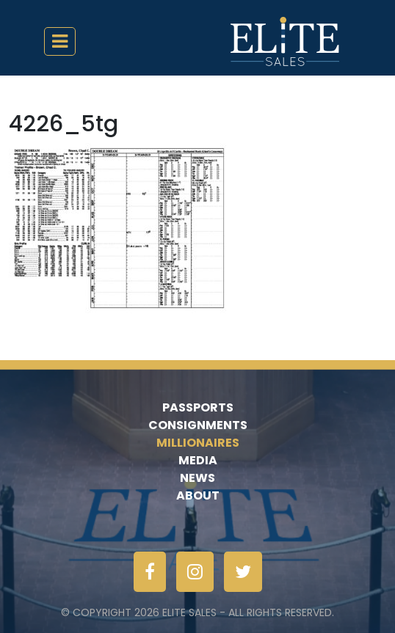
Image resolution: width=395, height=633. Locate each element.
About (198, 495)
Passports (197, 407)
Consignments (197, 425)
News (197, 477)
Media (197, 460)
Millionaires (197, 442)
